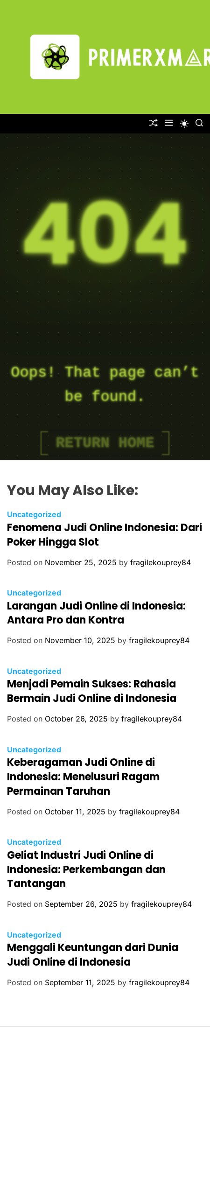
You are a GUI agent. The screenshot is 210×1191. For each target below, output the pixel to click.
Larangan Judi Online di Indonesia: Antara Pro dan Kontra (96, 613)
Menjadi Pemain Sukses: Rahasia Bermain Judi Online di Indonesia (91, 691)
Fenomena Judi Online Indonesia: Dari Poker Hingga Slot (104, 534)
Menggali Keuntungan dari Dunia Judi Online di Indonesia (92, 954)
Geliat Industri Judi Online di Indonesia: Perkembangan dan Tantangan (86, 869)
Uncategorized (34, 514)
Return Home (105, 443)
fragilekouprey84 (160, 562)
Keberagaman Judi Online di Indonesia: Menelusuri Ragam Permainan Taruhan (83, 777)
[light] (184, 123)
